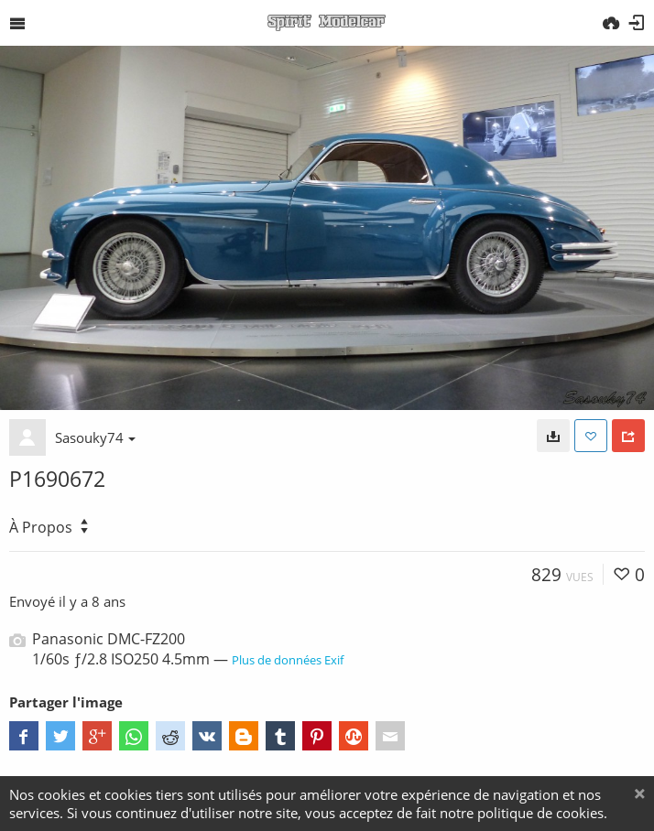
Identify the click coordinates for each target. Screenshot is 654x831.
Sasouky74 (95, 437)
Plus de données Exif (287, 660)
